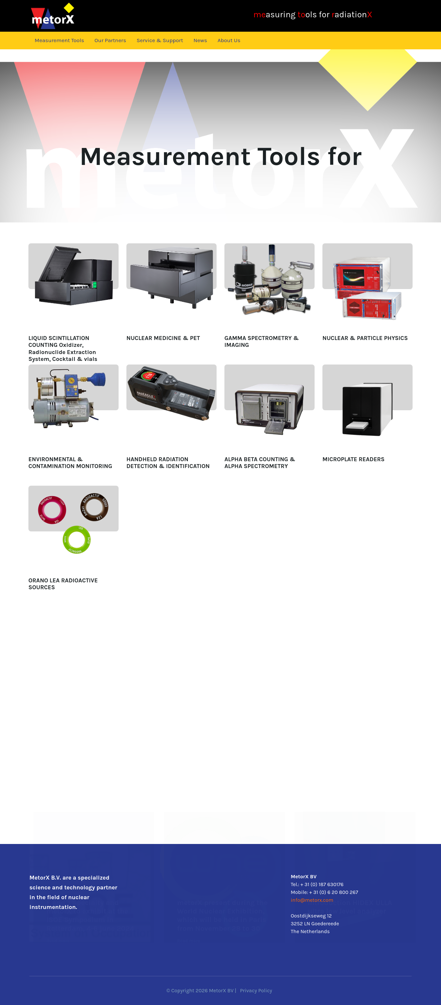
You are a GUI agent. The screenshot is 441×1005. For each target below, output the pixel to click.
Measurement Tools (59, 40)
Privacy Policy (256, 990)
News (200, 40)
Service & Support (160, 40)
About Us (229, 40)
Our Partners (110, 40)
